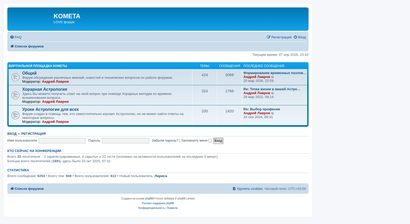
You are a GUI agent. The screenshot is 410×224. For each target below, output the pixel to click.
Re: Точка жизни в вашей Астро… (271, 89)
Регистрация (33, 134)
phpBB (149, 198)
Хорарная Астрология (44, 89)
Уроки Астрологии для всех (50, 109)
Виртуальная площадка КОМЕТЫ (38, 66)
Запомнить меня (196, 140)
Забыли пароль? (165, 140)
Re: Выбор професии (261, 109)
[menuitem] (15, 37)
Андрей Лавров (55, 81)
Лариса (161, 176)
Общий (29, 73)
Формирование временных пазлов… (275, 73)
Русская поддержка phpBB (158, 203)
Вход (11, 134)
